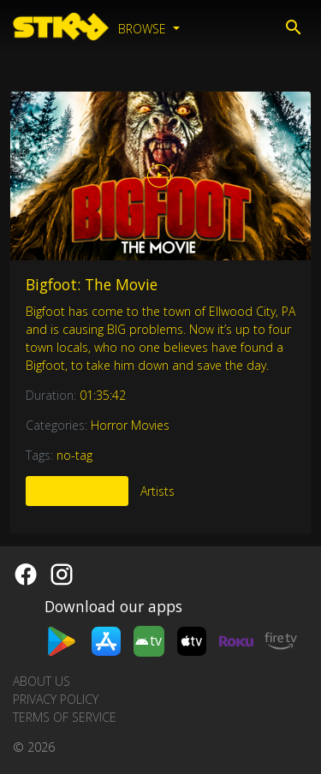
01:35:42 (103, 395)
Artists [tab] (157, 491)
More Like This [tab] (77, 491)
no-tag (74, 455)
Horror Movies (130, 425)
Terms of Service (64, 717)
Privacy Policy (55, 699)
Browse (143, 29)
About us (41, 681)
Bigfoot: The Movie (92, 284)
